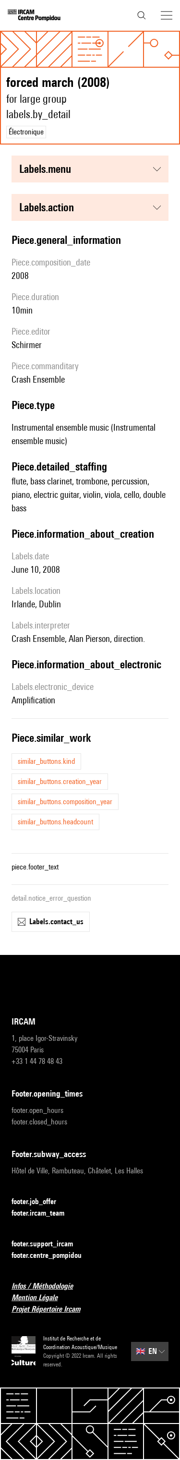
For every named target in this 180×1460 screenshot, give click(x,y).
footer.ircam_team (44, 1213)
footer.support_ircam (48, 1244)
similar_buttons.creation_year (60, 781)
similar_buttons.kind (46, 761)
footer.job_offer (40, 1202)
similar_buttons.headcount (55, 821)
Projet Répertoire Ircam (52, 1309)
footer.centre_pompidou (52, 1256)
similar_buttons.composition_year (65, 801)
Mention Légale (40, 1298)
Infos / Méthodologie (48, 1286)
